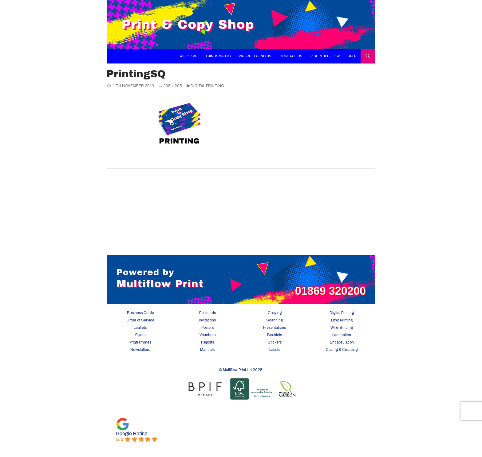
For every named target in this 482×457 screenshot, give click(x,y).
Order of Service (140, 320)
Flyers (140, 335)
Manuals (207, 350)
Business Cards (140, 313)
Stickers (275, 342)
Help (352, 56)
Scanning (274, 320)
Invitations (207, 320)
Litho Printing (342, 320)
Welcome (188, 56)
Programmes (140, 342)
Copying (275, 313)
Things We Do (218, 56)
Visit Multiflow (325, 56)
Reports (207, 342)
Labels (274, 350)
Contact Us (290, 56)
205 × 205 (172, 86)
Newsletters (140, 350)
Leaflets (140, 327)
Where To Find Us (255, 56)
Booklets (274, 335)
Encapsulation (342, 342)
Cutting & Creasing (342, 350)
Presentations (274, 327)
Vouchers (207, 335)
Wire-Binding (341, 327)
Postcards (207, 313)
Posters (207, 327)
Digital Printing (207, 86)
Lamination (341, 335)
